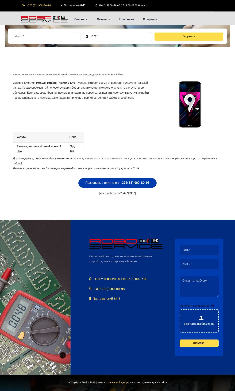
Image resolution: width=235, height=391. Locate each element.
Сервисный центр (118, 382)
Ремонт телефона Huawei (52, 74)
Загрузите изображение (195, 306)
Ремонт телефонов (23, 74)
